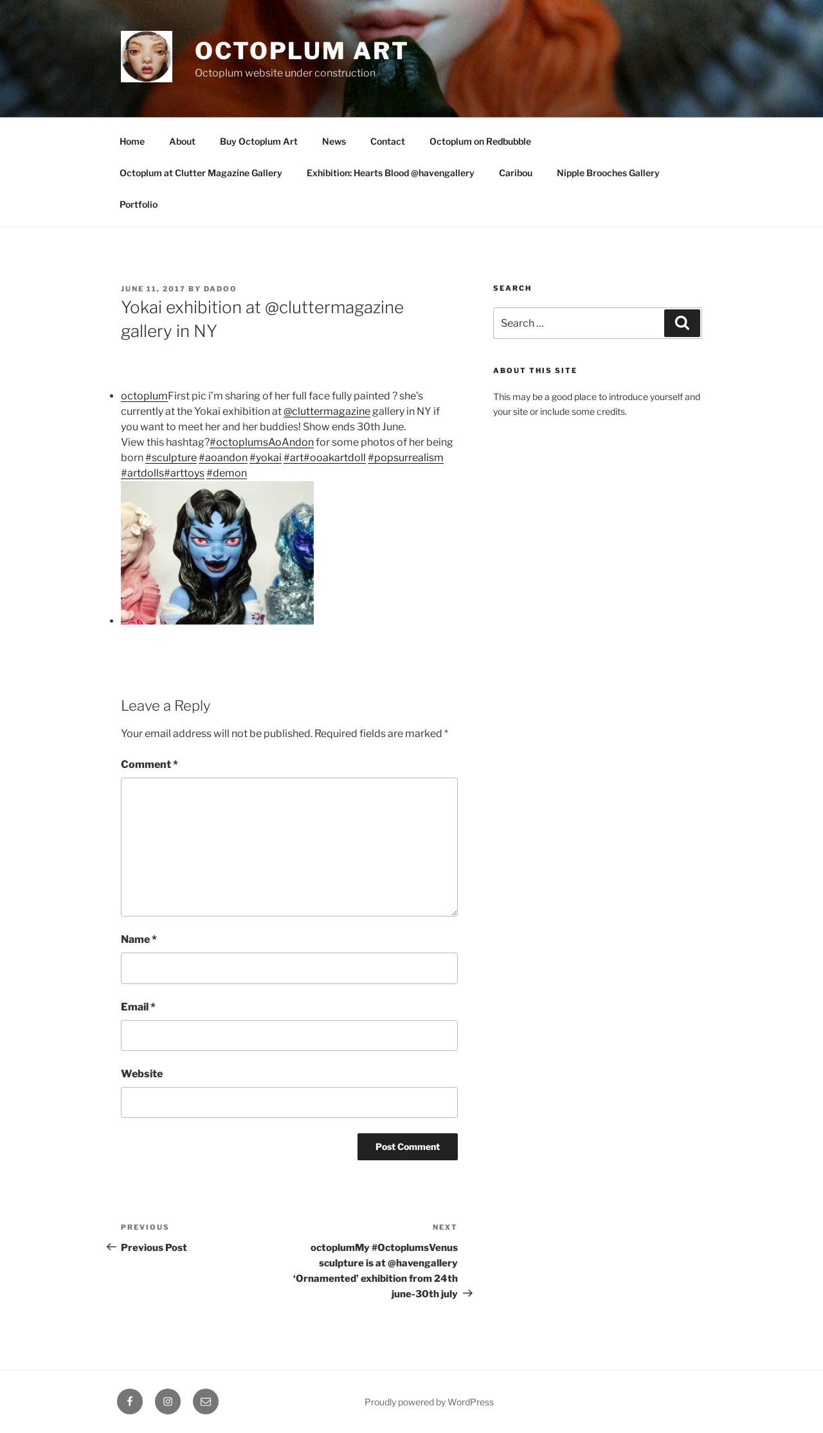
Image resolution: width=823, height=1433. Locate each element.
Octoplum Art (302, 51)
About (182, 141)
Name (139, 939)
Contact (387, 141)
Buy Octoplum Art (259, 141)
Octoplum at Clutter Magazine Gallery (201, 172)
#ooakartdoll (334, 458)
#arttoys (184, 473)
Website (142, 1074)
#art (293, 458)
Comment (149, 764)
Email (138, 1007)
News (334, 141)
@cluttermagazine (327, 411)
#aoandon (223, 458)
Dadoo (220, 288)
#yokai (265, 458)
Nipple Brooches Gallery (608, 172)
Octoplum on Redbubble (480, 141)
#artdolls (142, 473)
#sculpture (171, 458)
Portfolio (139, 204)
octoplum (144, 396)
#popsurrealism (406, 458)
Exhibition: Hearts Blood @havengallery (391, 172)
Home (132, 141)
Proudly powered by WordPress (429, 1401)
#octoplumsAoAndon (262, 442)
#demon (226, 473)
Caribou (515, 172)
